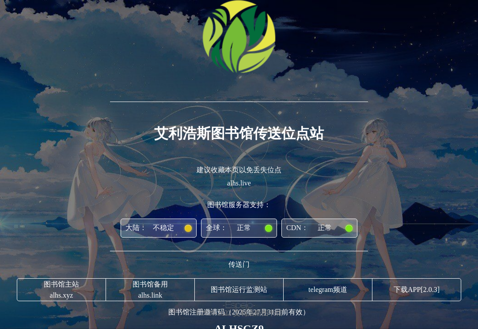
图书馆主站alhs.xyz (61, 289)
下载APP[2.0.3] (417, 289)
